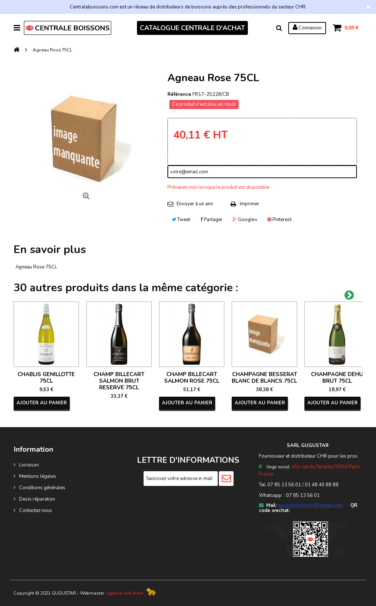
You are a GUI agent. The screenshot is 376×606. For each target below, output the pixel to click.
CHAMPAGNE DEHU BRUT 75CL (337, 378)
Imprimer (249, 204)
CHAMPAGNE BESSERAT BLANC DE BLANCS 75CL (264, 378)
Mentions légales (37, 476)
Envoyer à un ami (195, 204)
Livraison (29, 465)
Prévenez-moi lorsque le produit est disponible (218, 187)
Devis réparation (37, 499)
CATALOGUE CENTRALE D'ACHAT (192, 28)
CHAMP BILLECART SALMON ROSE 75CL (191, 378)
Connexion (307, 27)
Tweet (181, 219)
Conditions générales (42, 487)
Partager (211, 219)
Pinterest (279, 219)
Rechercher (279, 28)
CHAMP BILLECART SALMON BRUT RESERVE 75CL (119, 381)
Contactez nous (35, 510)
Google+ (244, 219)
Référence (179, 94)
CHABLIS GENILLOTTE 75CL (46, 378)
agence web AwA (125, 593)
